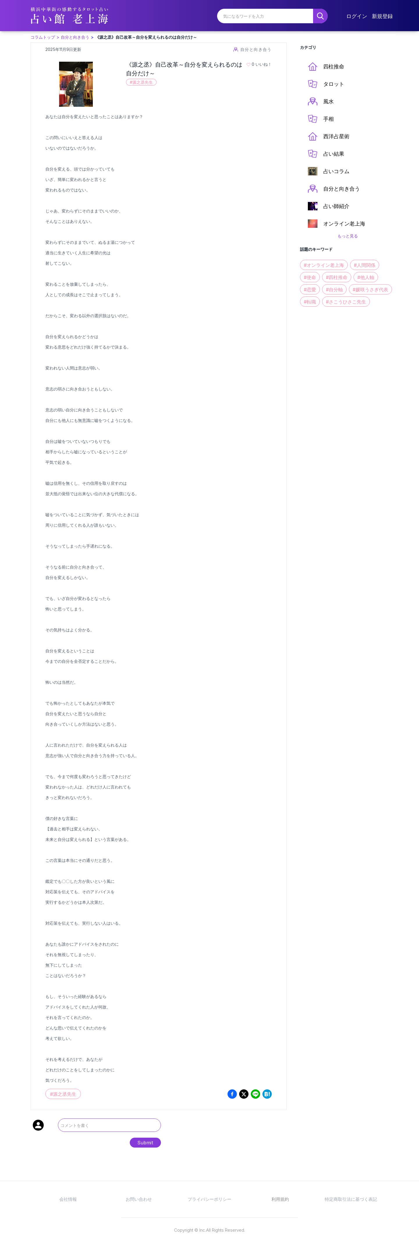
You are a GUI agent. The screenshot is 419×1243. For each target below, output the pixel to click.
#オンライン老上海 (324, 265)
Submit (145, 1143)
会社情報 (68, 1199)
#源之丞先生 (141, 82)
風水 (321, 101)
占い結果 (326, 154)
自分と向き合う (75, 37)
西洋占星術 (328, 136)
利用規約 (280, 1199)
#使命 (310, 277)
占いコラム (328, 171)
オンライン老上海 (336, 223)
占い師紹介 (328, 206)
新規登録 (382, 16)
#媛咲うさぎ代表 (370, 289)
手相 (321, 119)
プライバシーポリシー (209, 1199)
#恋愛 (310, 289)
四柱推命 (326, 66)
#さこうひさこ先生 (346, 302)
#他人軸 (365, 277)
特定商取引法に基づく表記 (351, 1199)
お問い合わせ (139, 1199)
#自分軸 (334, 289)
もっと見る (348, 235)
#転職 (310, 302)
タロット (326, 84)
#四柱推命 (336, 277)
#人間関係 (364, 265)
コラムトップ (43, 37)
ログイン (356, 16)
